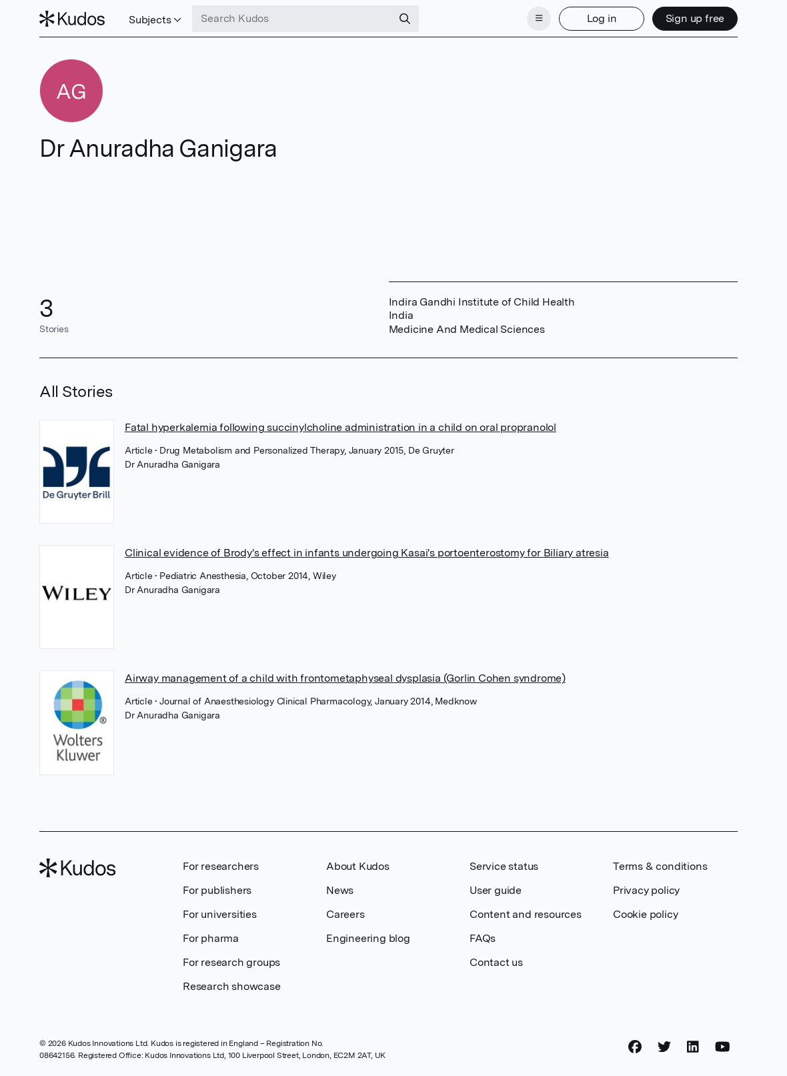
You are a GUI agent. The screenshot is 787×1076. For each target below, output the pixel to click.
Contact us (496, 962)
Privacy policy (646, 890)
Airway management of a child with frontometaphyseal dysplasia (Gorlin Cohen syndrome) (345, 678)
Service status (504, 866)
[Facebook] (635, 1047)
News (339, 890)
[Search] (404, 18)
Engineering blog (368, 938)
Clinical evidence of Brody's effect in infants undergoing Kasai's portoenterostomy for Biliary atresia (367, 552)
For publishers (217, 890)
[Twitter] (664, 1047)
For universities (220, 914)
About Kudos (357, 866)
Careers (345, 914)
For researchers (221, 866)
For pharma (211, 938)
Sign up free (695, 18)
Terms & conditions (660, 866)
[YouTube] (722, 1047)
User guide (496, 890)
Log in (602, 18)
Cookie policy (645, 914)
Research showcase (232, 986)
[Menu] (539, 19)
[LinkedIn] (693, 1047)
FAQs (483, 938)
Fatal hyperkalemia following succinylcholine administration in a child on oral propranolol (340, 427)
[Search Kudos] (292, 18)
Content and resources (526, 914)
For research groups (231, 962)
